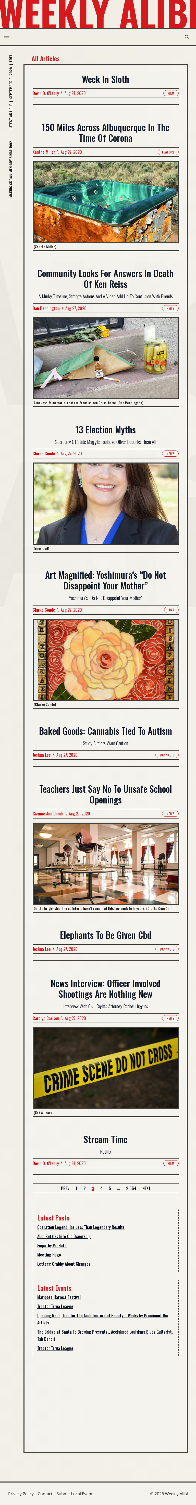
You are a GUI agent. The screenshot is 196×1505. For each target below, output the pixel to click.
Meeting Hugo (49, 1255)
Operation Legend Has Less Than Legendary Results (81, 1227)
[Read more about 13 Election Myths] (106, 507)
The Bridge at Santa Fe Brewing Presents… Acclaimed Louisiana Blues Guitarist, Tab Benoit (105, 1335)
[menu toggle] (6, 37)
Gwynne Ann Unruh (48, 814)
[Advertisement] (105, 1400)
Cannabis (167, 754)
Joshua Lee (42, 755)
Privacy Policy (21, 1494)
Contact (45, 1494)
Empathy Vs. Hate (52, 1245)
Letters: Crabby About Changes (63, 1264)
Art (171, 609)
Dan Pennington (46, 308)
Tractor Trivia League (55, 1306)
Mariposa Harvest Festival (59, 1297)
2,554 (131, 1188)
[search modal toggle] (187, 37)
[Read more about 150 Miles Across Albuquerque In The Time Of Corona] (106, 206)
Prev (65, 1188)
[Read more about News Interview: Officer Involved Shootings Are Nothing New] (106, 1071)
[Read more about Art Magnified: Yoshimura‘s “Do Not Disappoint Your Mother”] (106, 663)
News (170, 308)
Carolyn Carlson (46, 1018)
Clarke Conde (44, 454)
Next (146, 1188)
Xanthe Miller (44, 152)
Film (171, 93)
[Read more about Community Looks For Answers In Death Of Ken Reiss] (106, 362)
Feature (168, 152)
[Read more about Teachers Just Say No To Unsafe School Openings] (106, 867)
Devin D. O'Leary (46, 93)
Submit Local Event (74, 1494)
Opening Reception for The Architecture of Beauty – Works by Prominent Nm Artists (102, 1319)
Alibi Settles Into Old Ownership (64, 1236)
